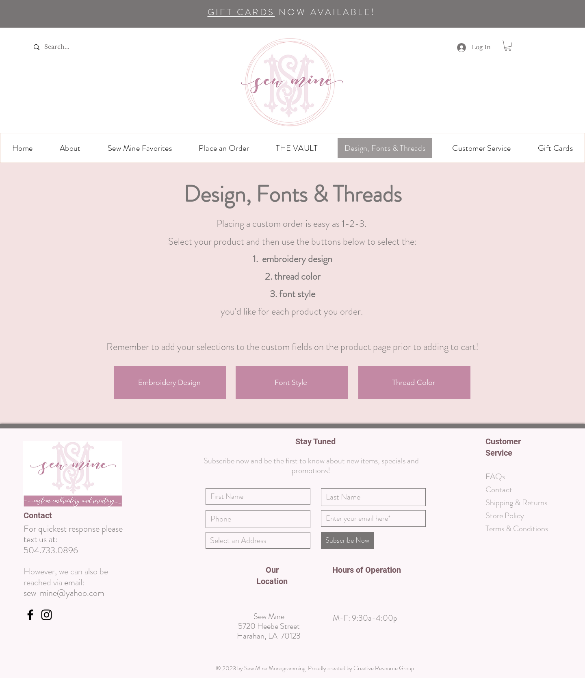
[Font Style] (292, 382)
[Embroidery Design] (170, 382)
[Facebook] (30, 615)
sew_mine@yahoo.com (64, 593)
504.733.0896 (51, 550)
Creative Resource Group (383, 668)
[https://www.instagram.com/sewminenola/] (46, 615)
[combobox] (258, 540)
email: (74, 582)
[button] (70, 148)
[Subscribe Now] (347, 540)
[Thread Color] (414, 382)
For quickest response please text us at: (73, 533)
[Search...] (65, 47)
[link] (508, 46)
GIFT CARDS (241, 12)
